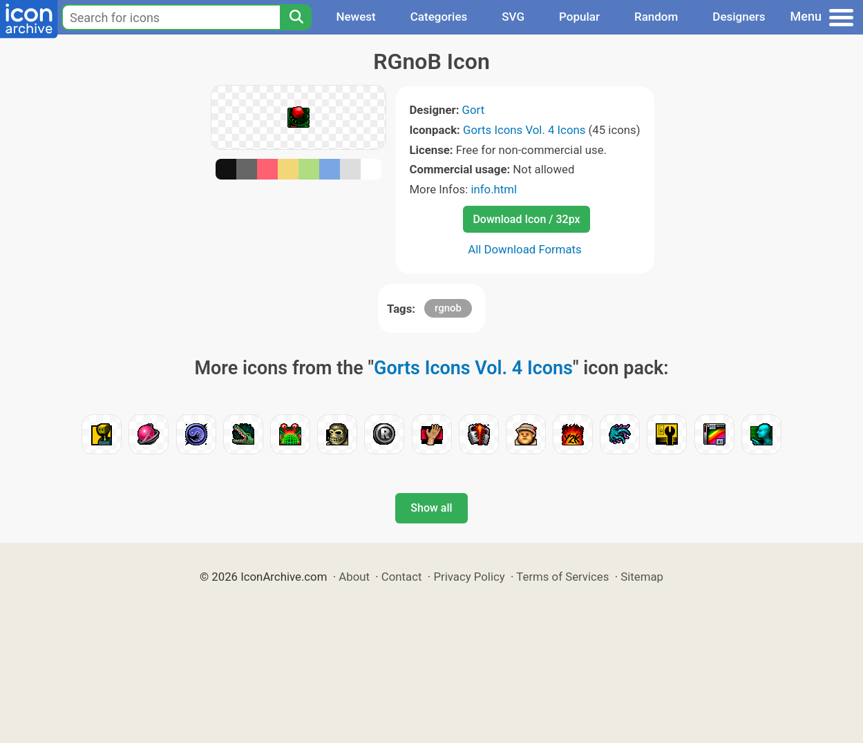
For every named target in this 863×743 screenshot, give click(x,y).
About (354, 576)
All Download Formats (525, 249)
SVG (513, 16)
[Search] (296, 17)
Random (656, 16)
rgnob (448, 308)
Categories (439, 16)
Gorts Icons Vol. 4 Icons (524, 130)
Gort (473, 110)
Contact (401, 576)
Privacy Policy (468, 576)
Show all (431, 507)
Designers (738, 16)
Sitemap (641, 576)
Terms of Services (562, 576)
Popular (579, 16)
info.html (494, 189)
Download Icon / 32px (526, 219)
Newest (355, 16)
